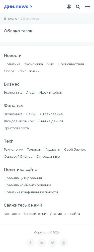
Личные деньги (50, 121)
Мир (50, 64)
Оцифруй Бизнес (18, 156)
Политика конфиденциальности (31, 192)
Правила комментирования (27, 185)
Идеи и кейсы (50, 92)
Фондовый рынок (19, 121)
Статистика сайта (65, 214)
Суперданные (48, 156)
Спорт (9, 71)
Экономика (33, 64)
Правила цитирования (23, 178)
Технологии (13, 149)
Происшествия (71, 64)
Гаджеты (52, 149)
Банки (31, 114)
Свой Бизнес (75, 149)
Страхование (51, 114)
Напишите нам (35, 214)
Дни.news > (18, 6)
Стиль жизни (29, 71)
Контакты (12, 214)
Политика (12, 64)
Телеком (34, 149)
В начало (10, 18)
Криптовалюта (16, 128)
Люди (31, 92)
